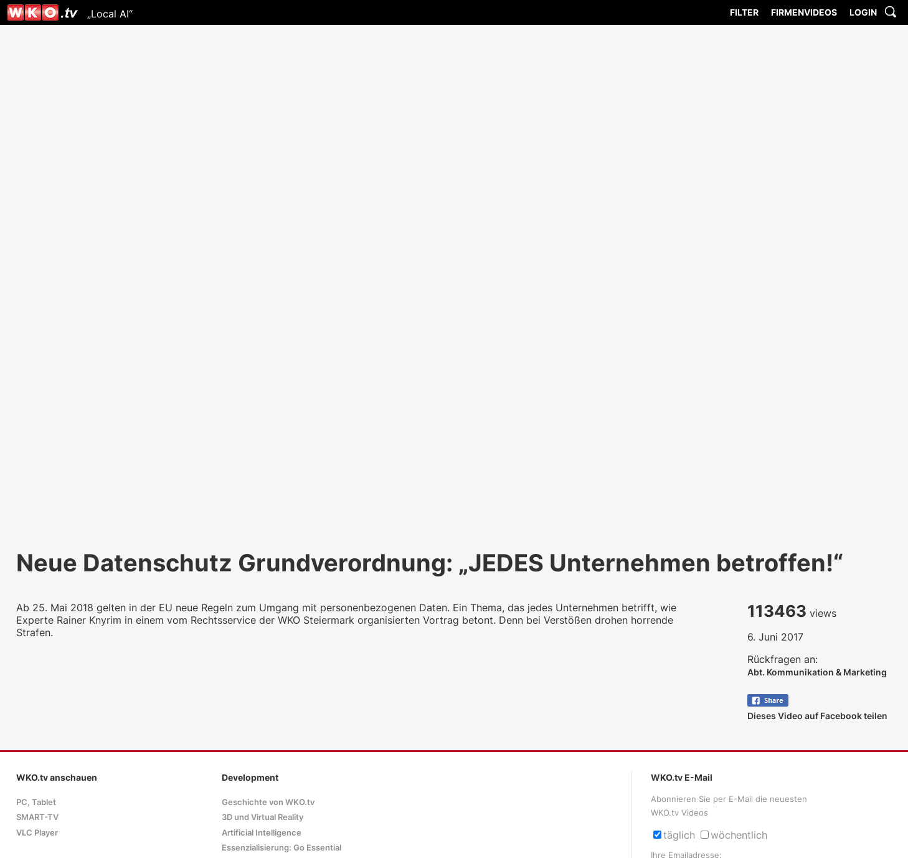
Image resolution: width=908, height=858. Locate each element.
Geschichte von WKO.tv (268, 802)
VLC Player (37, 832)
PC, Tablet (36, 802)
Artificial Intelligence (261, 832)
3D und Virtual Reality (262, 817)
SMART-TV (37, 817)
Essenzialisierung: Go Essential (281, 847)
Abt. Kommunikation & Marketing (817, 672)
